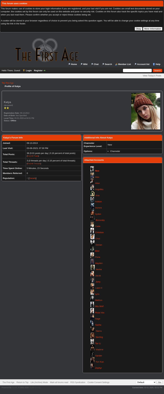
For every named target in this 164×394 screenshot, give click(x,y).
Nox (97, 170)
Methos (98, 300)
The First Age (7, 83)
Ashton (98, 201)
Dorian (99, 245)
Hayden (99, 263)
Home (74, 64)
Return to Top (22, 382)
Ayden (98, 214)
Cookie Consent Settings (98, 382)
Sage (97, 318)
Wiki (85, 64)
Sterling (99, 337)
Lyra (97, 294)
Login (29, 70)
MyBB (14, 388)
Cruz (98, 238)
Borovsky (100, 220)
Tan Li (98, 343)
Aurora (98, 207)
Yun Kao (100, 362)
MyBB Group (34, 388)
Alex (97, 177)
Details (32, 178)
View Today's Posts (152, 75)
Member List (124, 64)
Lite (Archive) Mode (39, 382)
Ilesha (99, 269)
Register (38, 70)
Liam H (98, 288)
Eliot (97, 251)
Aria (97, 195)
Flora (97, 257)
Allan (97, 183)
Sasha (98, 325)
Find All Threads (33, 164)
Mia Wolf (99, 306)
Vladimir (99, 349)
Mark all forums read (59, 382)
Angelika (99, 189)
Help (158, 64)
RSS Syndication (77, 382)
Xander (98, 355)
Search (108, 64)
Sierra (99, 331)
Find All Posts (32, 156)
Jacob (98, 275)
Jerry (98, 282)
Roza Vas (99, 312)
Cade (97, 226)
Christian (99, 232)
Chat (96, 64)
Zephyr (98, 368)
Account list (143, 64)
